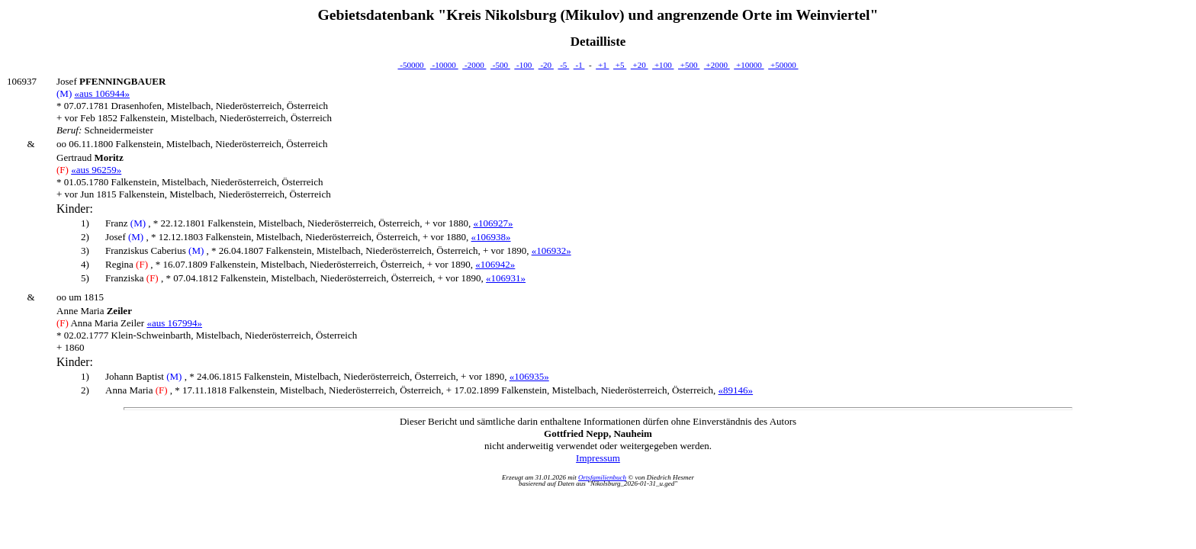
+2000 (717, 64)
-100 (524, 64)
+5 (619, 64)
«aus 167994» (174, 323)
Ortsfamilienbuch (602, 477)
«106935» (529, 376)
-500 (500, 64)
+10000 (749, 64)
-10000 (444, 64)
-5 (563, 64)
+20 (639, 64)
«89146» (736, 390)
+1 (602, 64)
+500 (688, 64)
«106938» (491, 236)
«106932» (551, 250)
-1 (579, 64)
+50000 (783, 64)
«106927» (493, 223)
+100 (663, 64)
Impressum (598, 458)
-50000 (411, 64)
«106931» (506, 278)
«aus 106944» (102, 93)
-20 (546, 64)
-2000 (474, 64)
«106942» (495, 264)
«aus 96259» (96, 169)
